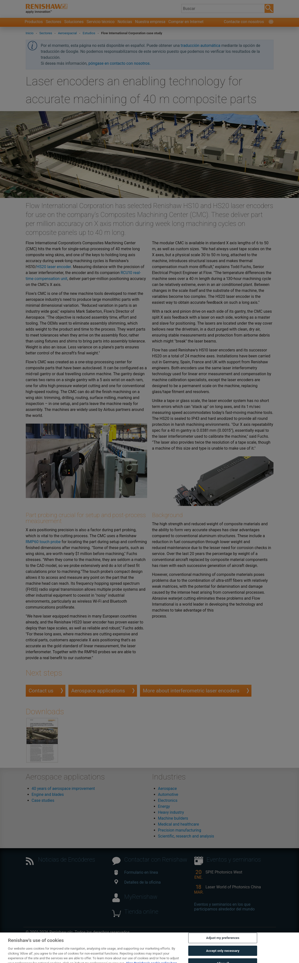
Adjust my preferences (222, 943)
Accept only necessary (222, 956)
